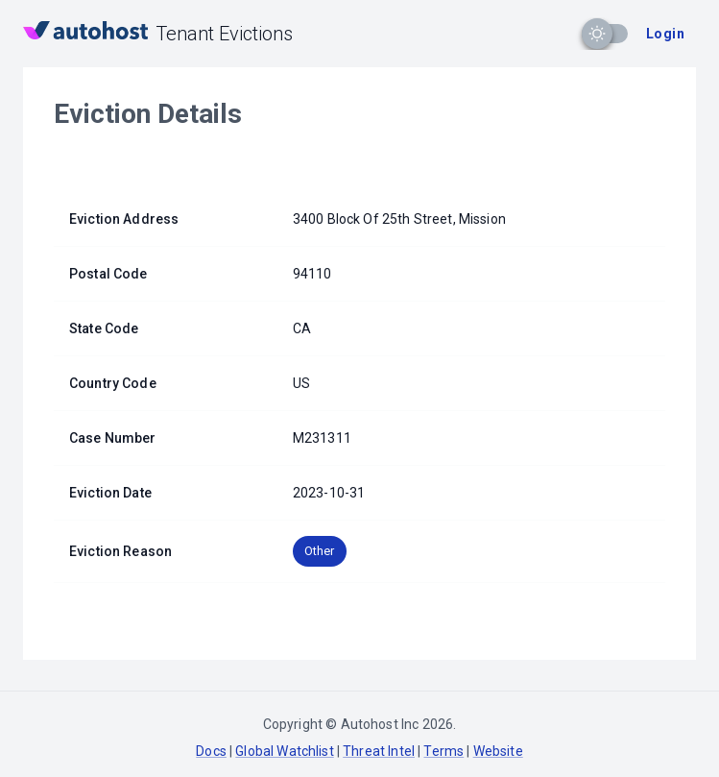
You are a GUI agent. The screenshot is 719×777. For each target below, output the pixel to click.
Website (498, 751)
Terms (443, 751)
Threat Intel (379, 751)
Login (665, 33)
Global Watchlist (284, 751)
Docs (211, 751)
